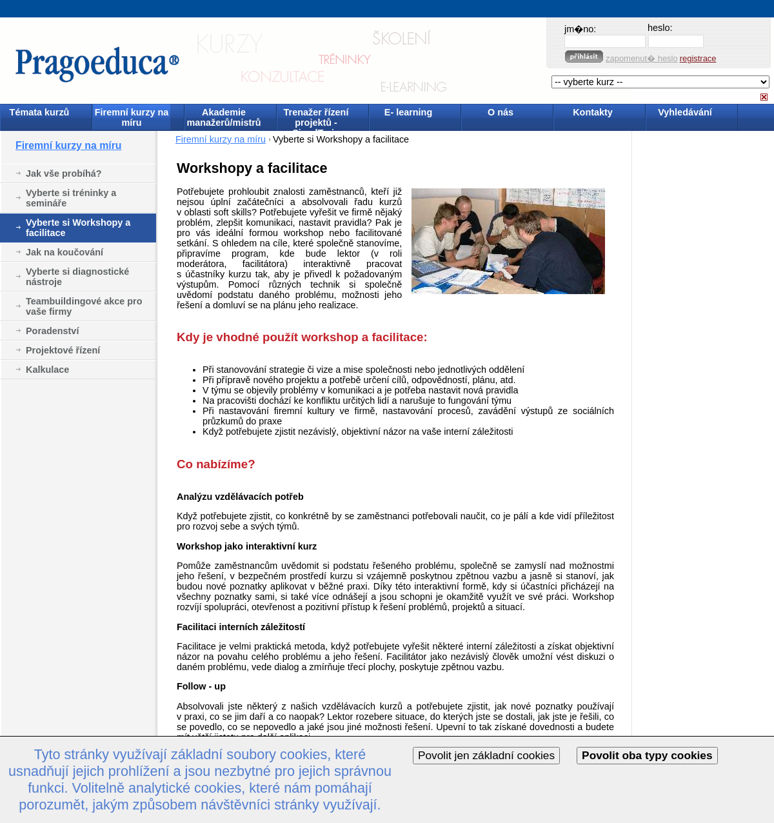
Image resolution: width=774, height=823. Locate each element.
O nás (500, 112)
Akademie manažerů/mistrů (223, 117)
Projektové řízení (63, 350)
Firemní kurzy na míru (131, 117)
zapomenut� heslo (642, 58)
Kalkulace (47, 369)
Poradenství (52, 331)
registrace (698, 58)
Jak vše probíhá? (64, 173)
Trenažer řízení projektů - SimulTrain (316, 118)
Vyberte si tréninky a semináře (71, 198)
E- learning (408, 112)
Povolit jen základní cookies (486, 755)
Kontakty (593, 112)
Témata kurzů (40, 112)
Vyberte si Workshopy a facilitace (78, 227)
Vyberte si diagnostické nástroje (77, 276)
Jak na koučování (64, 252)
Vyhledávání (684, 112)
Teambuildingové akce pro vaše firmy (84, 306)
